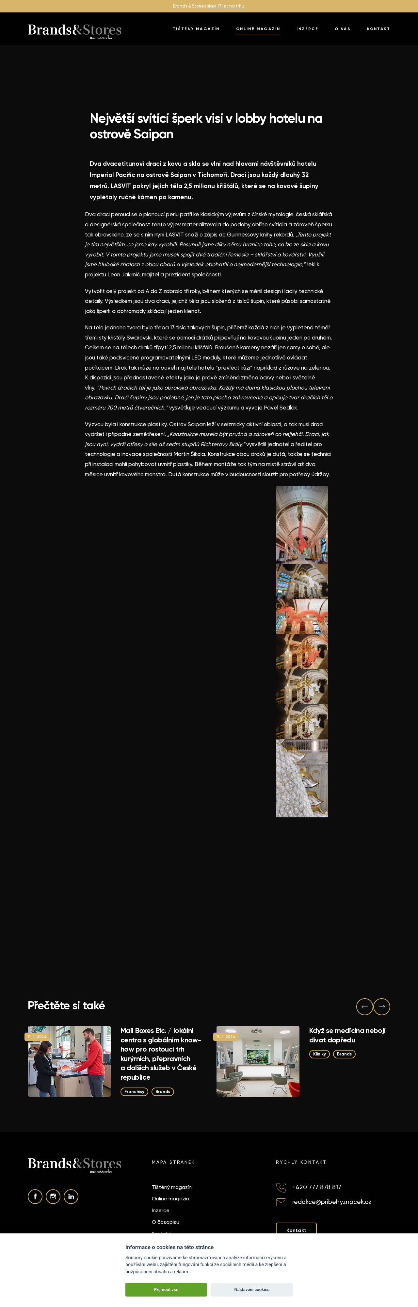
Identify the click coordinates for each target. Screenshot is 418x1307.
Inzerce (307, 28)
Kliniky (319, 1054)
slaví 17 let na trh (224, 6)
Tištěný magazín (196, 28)
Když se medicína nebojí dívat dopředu (347, 1035)
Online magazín (258, 28)
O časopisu (165, 1222)
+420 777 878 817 (316, 1187)
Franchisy (134, 1091)
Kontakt (378, 28)
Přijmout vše (166, 1289)
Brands (162, 1091)
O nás (343, 28)
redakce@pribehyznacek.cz (331, 1202)
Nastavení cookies (251, 1289)
